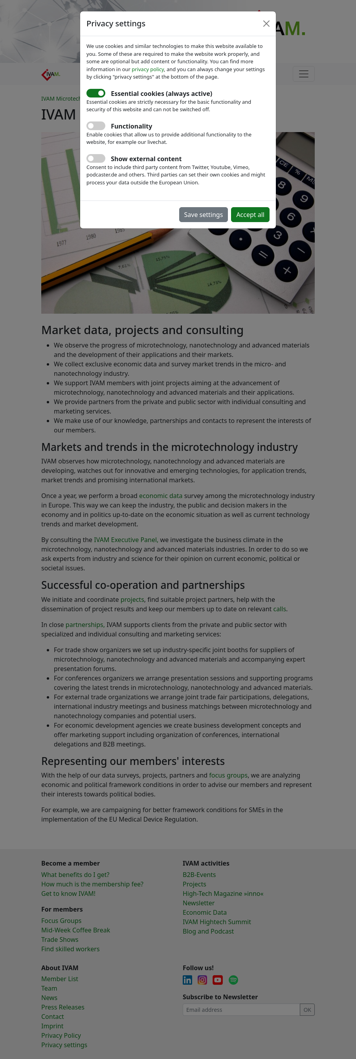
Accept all (250, 214)
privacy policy (148, 69)
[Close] (266, 23)
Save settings (203, 214)
